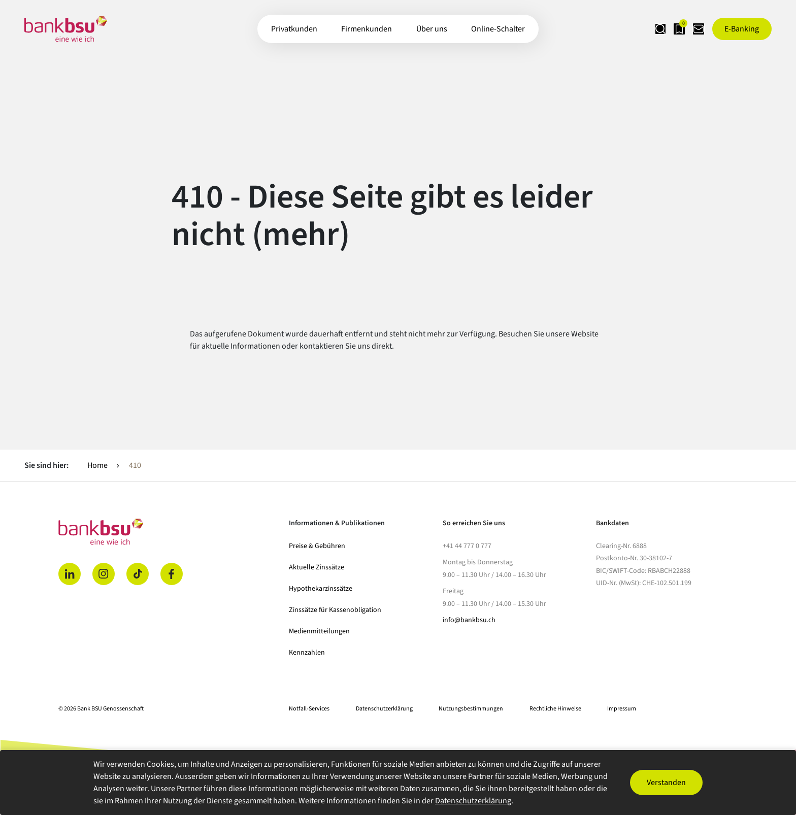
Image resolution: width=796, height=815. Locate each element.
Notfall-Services (309, 708)
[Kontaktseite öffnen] (693, 29)
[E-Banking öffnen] (742, 29)
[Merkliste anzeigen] (662, 29)
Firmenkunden (366, 29)
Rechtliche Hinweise (555, 708)
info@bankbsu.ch (469, 620)
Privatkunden (294, 29)
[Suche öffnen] (632, 29)
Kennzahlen (307, 653)
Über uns (431, 29)
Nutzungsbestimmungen (471, 708)
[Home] (167, 532)
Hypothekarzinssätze (320, 589)
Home (97, 465)
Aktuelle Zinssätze (316, 567)
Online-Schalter (498, 29)
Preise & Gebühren (317, 546)
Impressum (621, 708)
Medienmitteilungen (319, 631)
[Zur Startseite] (65, 29)
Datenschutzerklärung (384, 708)
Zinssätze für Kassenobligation (335, 610)
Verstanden (666, 782)
